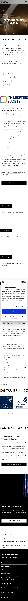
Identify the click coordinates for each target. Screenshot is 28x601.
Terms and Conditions (6, 590)
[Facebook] (5, 584)
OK (14, 311)
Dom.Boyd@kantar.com (13, 172)
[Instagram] (2, 584)
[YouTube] (8, 584)
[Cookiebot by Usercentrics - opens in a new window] (20, 282)
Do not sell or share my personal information (14, 317)
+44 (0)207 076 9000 (8, 579)
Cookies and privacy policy (7, 592)
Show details (19, 306)
